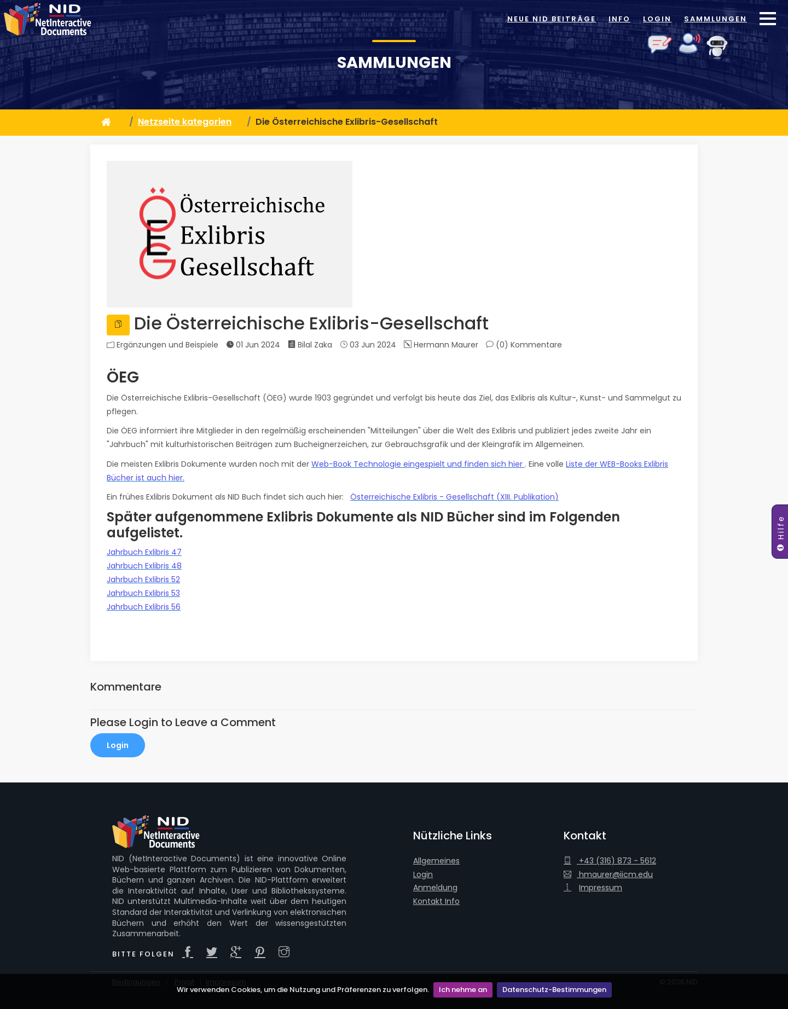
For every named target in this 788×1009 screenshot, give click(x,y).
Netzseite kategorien (184, 121)
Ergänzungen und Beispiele (167, 345)
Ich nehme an (463, 989)
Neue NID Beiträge (551, 19)
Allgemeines (436, 861)
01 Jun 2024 (253, 344)
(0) (524, 344)
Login (657, 19)
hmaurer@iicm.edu (608, 874)
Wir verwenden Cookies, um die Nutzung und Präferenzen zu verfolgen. (303, 989)
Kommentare (536, 345)
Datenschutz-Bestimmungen (554, 989)
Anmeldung (435, 888)
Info (619, 19)
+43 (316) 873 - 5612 (610, 861)
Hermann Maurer (441, 344)
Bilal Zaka (310, 344)
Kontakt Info (436, 901)
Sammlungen (715, 19)
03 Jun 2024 (368, 344)
